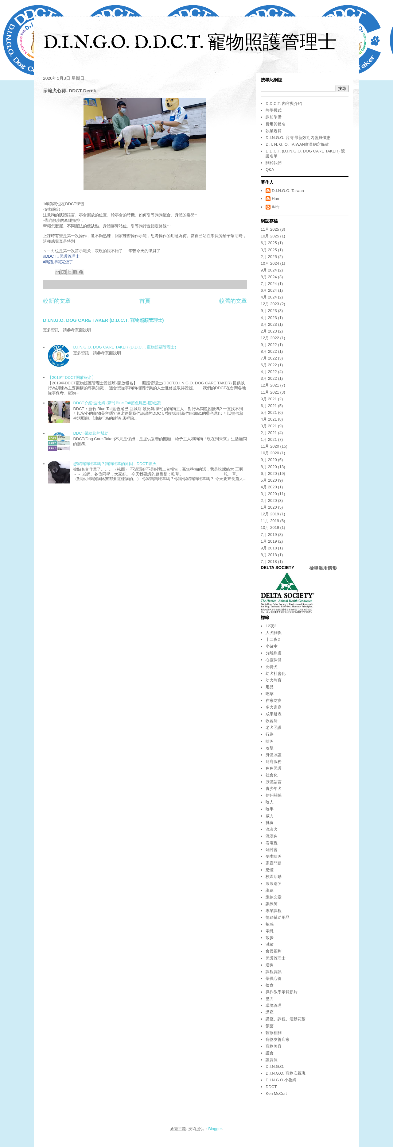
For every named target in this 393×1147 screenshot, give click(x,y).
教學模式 (274, 110)
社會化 (272, 775)
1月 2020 (269, 507)
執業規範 (274, 131)
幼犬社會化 (276, 673)
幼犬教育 (274, 680)
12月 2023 (270, 304)
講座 (270, 1012)
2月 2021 (269, 432)
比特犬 (272, 666)
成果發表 (274, 714)
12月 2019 (270, 514)
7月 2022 (269, 358)
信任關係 (274, 795)
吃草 (270, 693)
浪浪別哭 (274, 883)
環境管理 (274, 1005)
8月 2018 (269, 554)
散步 (270, 937)
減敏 (270, 944)
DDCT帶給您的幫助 (90, 433)
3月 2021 (269, 426)
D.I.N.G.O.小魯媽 (281, 1080)
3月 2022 (269, 378)
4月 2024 (269, 297)
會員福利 (274, 951)
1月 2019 (269, 541)
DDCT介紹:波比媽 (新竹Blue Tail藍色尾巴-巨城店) (117, 403)
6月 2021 (269, 405)
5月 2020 (269, 480)
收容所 (272, 720)
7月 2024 (269, 283)
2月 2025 (269, 256)
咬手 (270, 809)
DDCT (271, 1086)
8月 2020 (269, 466)
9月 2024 (269, 270)
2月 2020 (269, 500)
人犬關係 (274, 632)
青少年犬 (274, 788)
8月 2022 (269, 351)
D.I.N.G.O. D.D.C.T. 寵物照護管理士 (190, 43)
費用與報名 (276, 124)
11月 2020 (270, 446)
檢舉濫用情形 (323, 568)
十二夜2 (273, 639)
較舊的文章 (233, 301)
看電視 (272, 843)
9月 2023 (269, 310)
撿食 (270, 985)
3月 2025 (269, 250)
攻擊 (270, 748)
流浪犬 (272, 829)
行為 (270, 734)
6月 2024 (269, 290)
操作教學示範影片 (282, 992)
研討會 (272, 849)
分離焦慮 (274, 653)
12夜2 (271, 626)
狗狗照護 (274, 768)
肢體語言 (274, 781)
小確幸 (272, 646)
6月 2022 (269, 365)
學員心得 (274, 978)
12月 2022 (270, 338)
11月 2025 (270, 229)
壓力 (270, 998)
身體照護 (274, 754)
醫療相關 (274, 1032)
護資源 (272, 1059)
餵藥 (270, 1026)
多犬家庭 (274, 707)
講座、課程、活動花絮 (285, 1019)
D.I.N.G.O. (275, 1066)
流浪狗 (272, 836)
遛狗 (270, 965)
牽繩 (270, 931)
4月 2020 (269, 487)
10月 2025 (270, 236)
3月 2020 (269, 493)
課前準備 (274, 117)
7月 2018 (269, 561)
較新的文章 (57, 301)
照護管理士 (276, 958)
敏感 (270, 924)
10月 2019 (270, 527)
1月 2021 (269, 439)
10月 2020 (270, 453)
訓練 (270, 890)
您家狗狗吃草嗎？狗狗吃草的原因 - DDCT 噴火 (115, 463)
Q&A (270, 169)
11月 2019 (270, 520)
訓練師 (272, 904)
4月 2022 (269, 371)
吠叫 (270, 741)
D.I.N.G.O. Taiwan (288, 190)
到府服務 (274, 761)
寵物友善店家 (278, 1039)
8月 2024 (269, 277)
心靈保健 (274, 659)
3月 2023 (269, 324)
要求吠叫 (274, 856)
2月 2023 (269, 331)
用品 (270, 687)
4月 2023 (269, 317)
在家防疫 (274, 700)
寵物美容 (274, 1046)
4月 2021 (269, 419)
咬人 (270, 802)
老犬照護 (274, 727)
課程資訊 (274, 971)
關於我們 (274, 162)
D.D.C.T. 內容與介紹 (284, 103)
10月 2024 (270, 263)
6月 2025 (269, 243)
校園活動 (274, 876)
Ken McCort (276, 1093)
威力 (270, 816)
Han (275, 198)
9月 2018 (269, 548)
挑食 (270, 822)
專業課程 (274, 910)
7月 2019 (269, 534)
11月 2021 (270, 392)
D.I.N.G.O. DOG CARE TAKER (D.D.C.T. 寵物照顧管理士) (103, 320)
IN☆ (276, 207)
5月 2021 (269, 412)
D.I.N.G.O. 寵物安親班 (285, 1073)
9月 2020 (269, 459)
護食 (270, 1053)
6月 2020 (269, 473)
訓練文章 (274, 897)
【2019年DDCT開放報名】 (72, 377)
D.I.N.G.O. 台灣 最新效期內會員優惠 (298, 137)
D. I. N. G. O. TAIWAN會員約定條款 (297, 144)
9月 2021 (269, 399)
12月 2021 (270, 385)
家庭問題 (274, 863)
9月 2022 (269, 344)
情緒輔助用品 (278, 917)
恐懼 (270, 870)
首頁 (144, 301)
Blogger (215, 1128)
